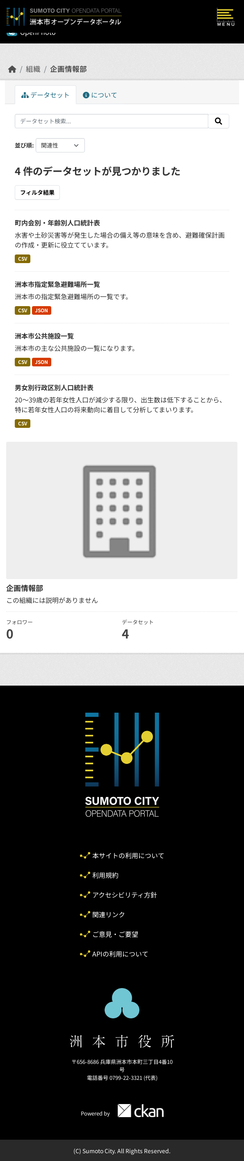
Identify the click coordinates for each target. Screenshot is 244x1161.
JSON (41, 310)
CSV (22, 258)
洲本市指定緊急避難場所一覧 (57, 284)
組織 (33, 69)
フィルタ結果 (37, 192)
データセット (45, 95)
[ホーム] (12, 69)
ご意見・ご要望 (115, 934)
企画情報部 (68, 69)
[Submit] (218, 121)
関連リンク (108, 914)
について (100, 95)
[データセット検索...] (111, 121)
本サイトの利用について (128, 855)
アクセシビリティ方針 (124, 895)
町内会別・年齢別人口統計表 (57, 222)
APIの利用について (120, 954)
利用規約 (105, 875)
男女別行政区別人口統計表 (54, 387)
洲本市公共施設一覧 (44, 336)
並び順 (23, 145)
